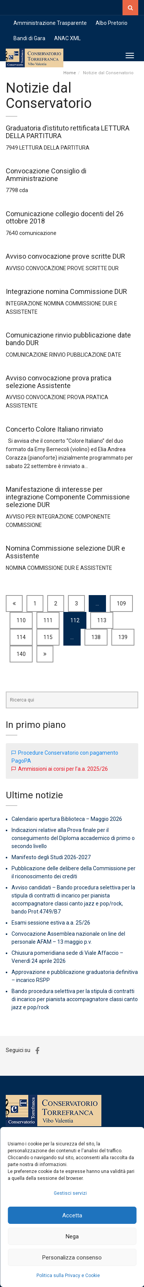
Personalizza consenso (72, 1257)
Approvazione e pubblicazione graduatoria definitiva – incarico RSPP (75, 976)
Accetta (72, 1215)
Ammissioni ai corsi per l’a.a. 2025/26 (63, 769)
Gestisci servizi (70, 1193)
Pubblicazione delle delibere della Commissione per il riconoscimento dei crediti (74, 872)
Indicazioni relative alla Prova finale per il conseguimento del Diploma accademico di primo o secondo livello (73, 838)
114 (21, 637)
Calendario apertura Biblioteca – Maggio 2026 (67, 819)
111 (48, 620)
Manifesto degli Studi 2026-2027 (51, 857)
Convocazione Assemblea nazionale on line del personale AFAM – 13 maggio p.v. (68, 938)
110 (21, 620)
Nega (72, 1236)
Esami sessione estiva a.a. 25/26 (51, 923)
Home (69, 72)
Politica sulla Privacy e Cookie (68, 1275)
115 (48, 637)
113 (101, 620)
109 (121, 603)
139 (122, 637)
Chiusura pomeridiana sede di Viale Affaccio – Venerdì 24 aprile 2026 (67, 957)
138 (96, 637)
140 (21, 654)
